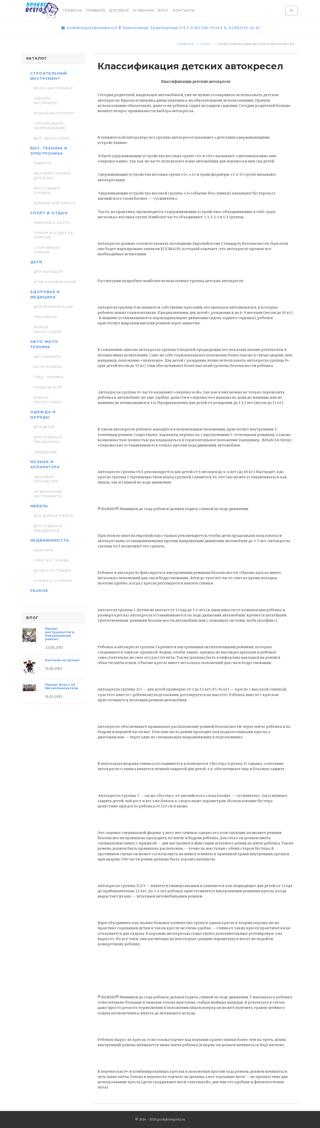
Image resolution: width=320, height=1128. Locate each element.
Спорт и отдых (49, 213)
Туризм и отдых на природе (53, 235)
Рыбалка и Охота (52, 222)
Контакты (184, 10)
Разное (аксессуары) (48, 329)
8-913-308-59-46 (203, 28)
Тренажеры (45, 317)
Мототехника (48, 367)
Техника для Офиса (54, 203)
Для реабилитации (53, 307)
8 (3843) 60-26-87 (242, 28)
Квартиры (44, 550)
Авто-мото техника (44, 344)
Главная (72, 10)
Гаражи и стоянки (53, 581)
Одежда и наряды (43, 414)
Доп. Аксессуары (52, 138)
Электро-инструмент (46, 101)
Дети (36, 262)
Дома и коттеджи (52, 570)
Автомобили (47, 357)
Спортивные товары (47, 250)
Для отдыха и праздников (48, 439)
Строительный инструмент (48, 76)
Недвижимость (49, 540)
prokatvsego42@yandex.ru (88, 28)
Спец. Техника (48, 377)
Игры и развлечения (55, 282)
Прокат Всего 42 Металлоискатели (61, 686)
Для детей (44, 427)
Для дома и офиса (54, 516)
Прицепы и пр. (48, 387)
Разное (39, 590)
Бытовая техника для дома (52, 175)
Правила (96, 10)
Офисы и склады (52, 560)
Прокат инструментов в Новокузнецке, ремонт (59, 634)
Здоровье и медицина (45, 294)
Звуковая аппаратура (46, 479)
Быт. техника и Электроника (49, 151)
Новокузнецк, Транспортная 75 (151, 28)
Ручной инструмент (54, 113)
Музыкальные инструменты (48, 494)
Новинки (143, 10)
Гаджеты (43, 163)
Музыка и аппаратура (45, 464)
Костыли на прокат (62, 660)
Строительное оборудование (50, 126)
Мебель (39, 506)
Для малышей (48, 272)
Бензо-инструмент (53, 88)
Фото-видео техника (47, 190)
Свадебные (45, 452)
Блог (163, 10)
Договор (119, 10)
